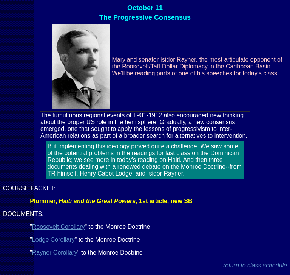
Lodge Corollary (53, 239)
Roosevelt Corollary (58, 227)
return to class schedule (255, 265)
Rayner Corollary (54, 252)
